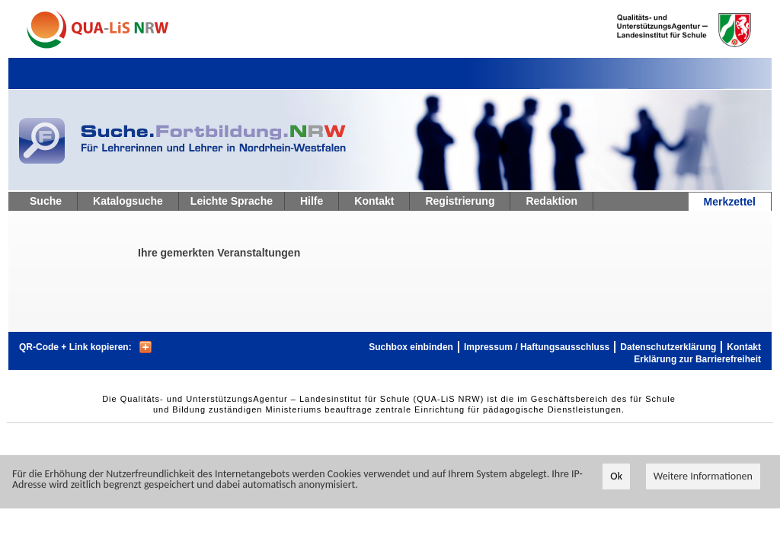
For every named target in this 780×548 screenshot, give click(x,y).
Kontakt (374, 201)
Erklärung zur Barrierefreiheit (697, 359)
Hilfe (311, 201)
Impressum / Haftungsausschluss (536, 347)
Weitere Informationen (703, 476)
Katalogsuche (128, 201)
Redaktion (551, 201)
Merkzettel (730, 202)
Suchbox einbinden (411, 347)
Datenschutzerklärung (668, 347)
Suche (46, 201)
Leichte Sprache (231, 201)
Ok (616, 476)
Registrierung (459, 201)
